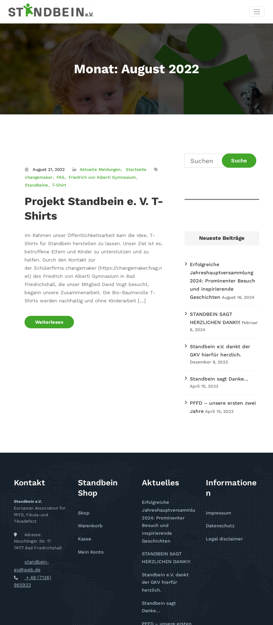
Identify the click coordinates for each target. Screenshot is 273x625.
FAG (59, 176)
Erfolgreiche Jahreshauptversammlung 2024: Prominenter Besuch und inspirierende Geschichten (168, 494)
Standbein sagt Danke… (215, 360)
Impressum (217, 491)
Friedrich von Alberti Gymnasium (100, 176)
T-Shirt (32, 184)
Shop (83, 491)
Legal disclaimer (222, 515)
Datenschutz (218, 503)
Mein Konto (89, 527)
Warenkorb (89, 503)
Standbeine (147, 176)
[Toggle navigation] (257, 11)
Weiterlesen (47, 305)
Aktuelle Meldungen (99, 169)
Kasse (84, 515)
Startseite (135, 169)
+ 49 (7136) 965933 (45, 553)
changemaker (38, 176)
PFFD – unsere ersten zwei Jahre (224, 383)
